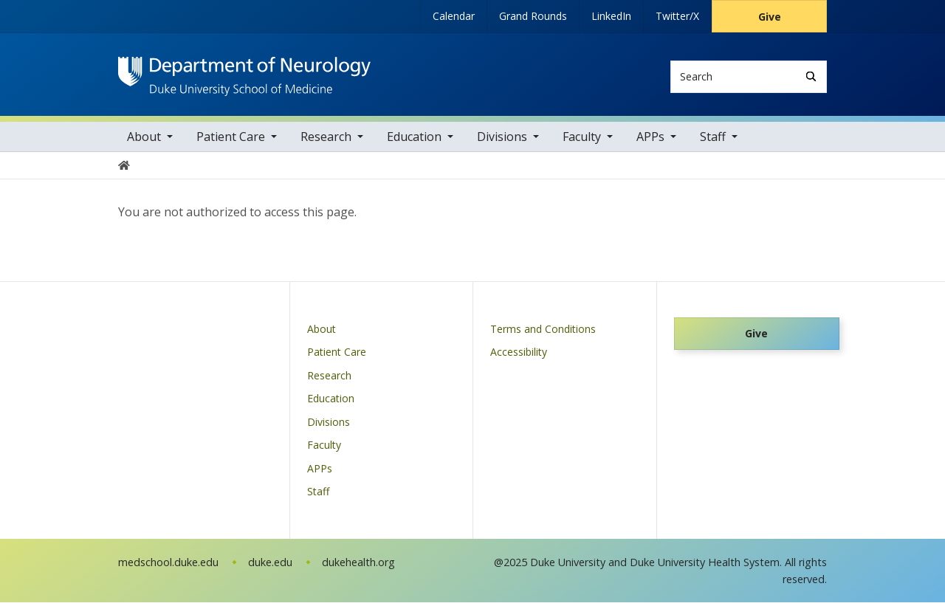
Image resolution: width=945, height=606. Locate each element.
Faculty (582, 140)
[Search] (811, 76)
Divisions (502, 140)
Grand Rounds (533, 16)
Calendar (454, 16)
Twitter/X (677, 16)
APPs (650, 140)
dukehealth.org (358, 565)
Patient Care (230, 140)
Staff (713, 140)
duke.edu (270, 565)
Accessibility (518, 355)
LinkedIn (611, 16)
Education (414, 140)
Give (769, 17)
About (144, 140)
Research (325, 140)
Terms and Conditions (543, 332)
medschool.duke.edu (168, 565)
